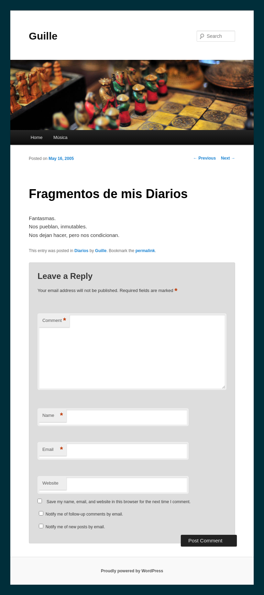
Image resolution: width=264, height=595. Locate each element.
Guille (43, 36)
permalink (145, 250)
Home (37, 137)
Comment (54, 321)
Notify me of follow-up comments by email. (84, 514)
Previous (204, 158)
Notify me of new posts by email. (75, 526)
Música (60, 137)
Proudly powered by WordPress (132, 571)
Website (50, 483)
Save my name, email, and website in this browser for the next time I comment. (119, 501)
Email (52, 450)
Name (52, 416)
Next (228, 158)
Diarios (82, 250)
